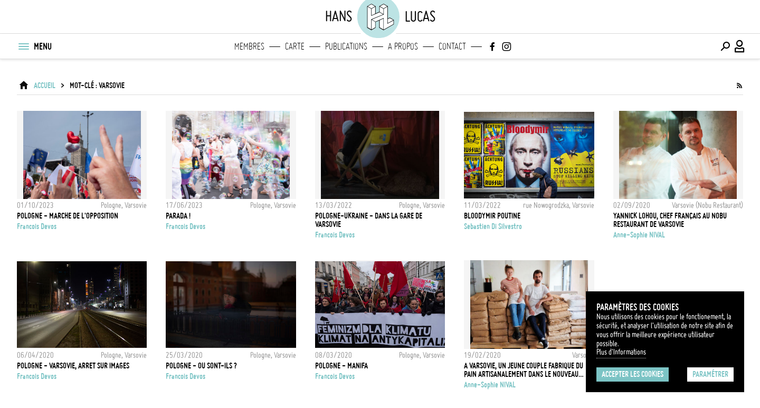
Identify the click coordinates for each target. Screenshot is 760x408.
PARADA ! (178, 216)
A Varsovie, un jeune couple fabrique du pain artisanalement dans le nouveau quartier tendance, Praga (523, 370)
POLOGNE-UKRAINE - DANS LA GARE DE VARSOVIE (368, 220)
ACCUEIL (44, 85)
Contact (452, 46)
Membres (249, 46)
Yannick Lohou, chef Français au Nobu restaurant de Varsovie (670, 220)
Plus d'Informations (621, 352)
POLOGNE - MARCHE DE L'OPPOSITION (67, 216)
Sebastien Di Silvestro (493, 226)
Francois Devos (36, 226)
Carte (295, 46)
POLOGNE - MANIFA (341, 366)
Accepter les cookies (632, 374)
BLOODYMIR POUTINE (492, 216)
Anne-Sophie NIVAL (639, 235)
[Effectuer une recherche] (725, 46)
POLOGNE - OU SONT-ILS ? (201, 366)
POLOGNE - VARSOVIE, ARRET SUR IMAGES (73, 366)
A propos (403, 46)
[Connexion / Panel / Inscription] (740, 46)
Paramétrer (710, 374)
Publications (346, 46)
